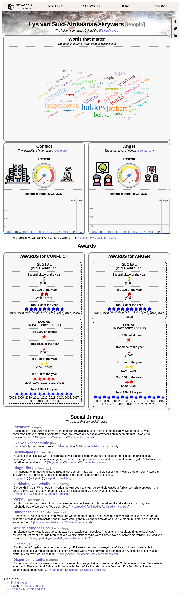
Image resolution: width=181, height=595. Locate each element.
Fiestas (19, 544)
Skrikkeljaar (23, 452)
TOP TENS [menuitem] (55, 6)
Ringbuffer (22, 468)
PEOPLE (54, 325)
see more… (62, 150)
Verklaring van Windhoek (34, 484)
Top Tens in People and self (27, 589)
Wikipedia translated (104, 237)
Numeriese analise (29, 512)
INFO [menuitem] (126, 6)
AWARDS (29, 256)
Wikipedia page (108, 30)
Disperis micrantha (29, 560)
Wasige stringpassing (31, 528)
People (135, 24)
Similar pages (19, 582)
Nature (52, 560)
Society (62, 484)
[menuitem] (19, 6)
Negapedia (42, 437)
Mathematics (44, 452)
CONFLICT (57, 256)
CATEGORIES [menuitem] (90, 6)
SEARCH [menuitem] (161, 6)
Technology (41, 468)
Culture (33, 544)
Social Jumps (86, 417)
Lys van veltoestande (31, 443)
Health (55, 443)
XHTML (19, 500)
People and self (33, 585)
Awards (87, 246)
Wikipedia (82, 237)
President (21, 427)
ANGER (142, 256)
